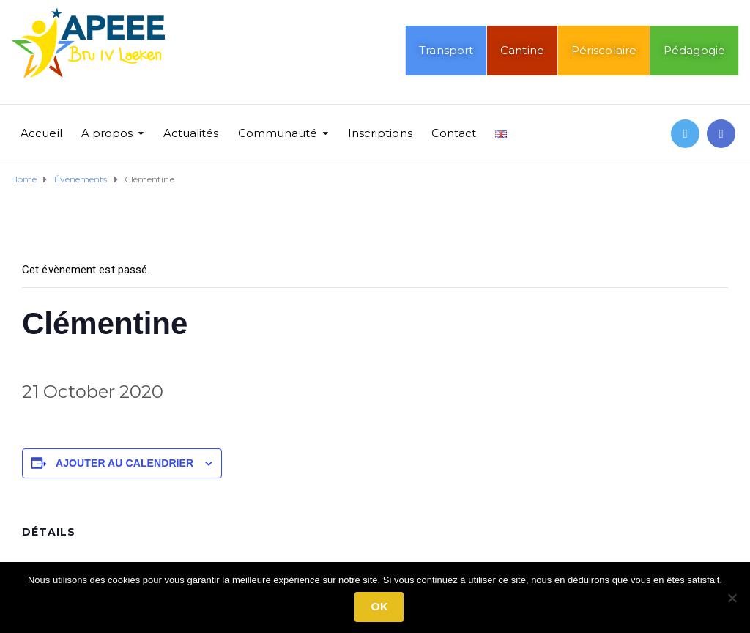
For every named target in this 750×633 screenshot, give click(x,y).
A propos (107, 133)
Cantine (522, 50)
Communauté (278, 133)
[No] (731, 598)
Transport (446, 50)
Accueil (41, 133)
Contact (454, 133)
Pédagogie (694, 50)
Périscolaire (603, 50)
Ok (379, 606)
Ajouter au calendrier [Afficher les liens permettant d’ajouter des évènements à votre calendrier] (124, 463)
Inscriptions (380, 133)
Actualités (191, 133)
